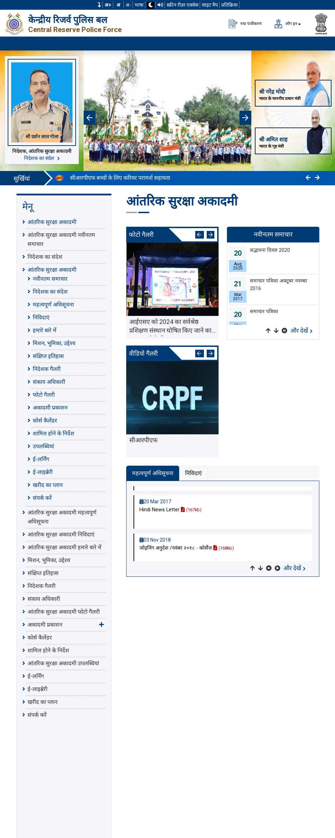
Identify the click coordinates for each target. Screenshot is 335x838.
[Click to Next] (317, 178)
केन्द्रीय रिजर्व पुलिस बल (67, 19)
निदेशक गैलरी (47, 369)
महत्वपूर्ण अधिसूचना (53, 304)
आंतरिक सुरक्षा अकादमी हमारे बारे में (64, 547)
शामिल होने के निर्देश (53, 433)
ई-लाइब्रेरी (43, 472)
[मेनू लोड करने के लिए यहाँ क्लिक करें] (321, 44)
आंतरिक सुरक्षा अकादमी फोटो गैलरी (64, 611)
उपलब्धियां (43, 446)
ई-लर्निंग (41, 459)
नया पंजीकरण (245, 24)
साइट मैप (210, 5)
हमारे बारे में (44, 330)
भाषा (139, 4)
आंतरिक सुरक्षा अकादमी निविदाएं (61, 534)
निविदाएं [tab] (193, 473)
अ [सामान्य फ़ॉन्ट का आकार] (118, 4)
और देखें (301, 331)
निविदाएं (41, 317)
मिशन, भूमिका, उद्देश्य (54, 343)
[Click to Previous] (308, 178)
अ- (128, 4)
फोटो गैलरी (44, 394)
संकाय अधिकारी (49, 382)
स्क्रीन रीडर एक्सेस (182, 5)
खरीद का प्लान (48, 485)
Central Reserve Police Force (75, 29)
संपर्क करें (42, 498)
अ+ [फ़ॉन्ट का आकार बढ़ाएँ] (108, 4)
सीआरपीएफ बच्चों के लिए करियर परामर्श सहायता (120, 177)
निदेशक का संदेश (42, 158)
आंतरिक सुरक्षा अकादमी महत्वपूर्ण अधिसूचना (62, 517)
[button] (99, 5)
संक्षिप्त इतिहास (48, 356)
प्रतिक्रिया (229, 5)
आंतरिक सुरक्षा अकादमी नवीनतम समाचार (61, 239)
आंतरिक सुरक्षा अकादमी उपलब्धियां (63, 663)
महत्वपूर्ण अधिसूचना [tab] (152, 473)
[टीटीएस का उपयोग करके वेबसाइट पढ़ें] (160, 4)
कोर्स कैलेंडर (45, 420)
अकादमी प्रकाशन (50, 407)
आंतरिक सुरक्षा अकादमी (52, 222)
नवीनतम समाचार (50, 279)
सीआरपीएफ (143, 440)
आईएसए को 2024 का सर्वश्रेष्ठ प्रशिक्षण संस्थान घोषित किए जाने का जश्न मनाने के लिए (170, 327)
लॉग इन (285, 24)
